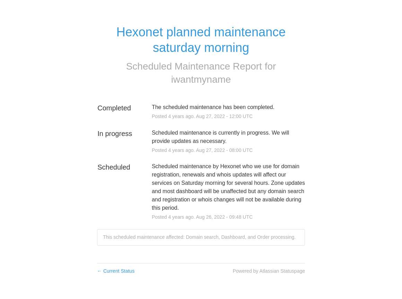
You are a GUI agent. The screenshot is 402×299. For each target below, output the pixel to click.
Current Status (115, 271)
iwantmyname (201, 79)
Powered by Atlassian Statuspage (269, 271)
